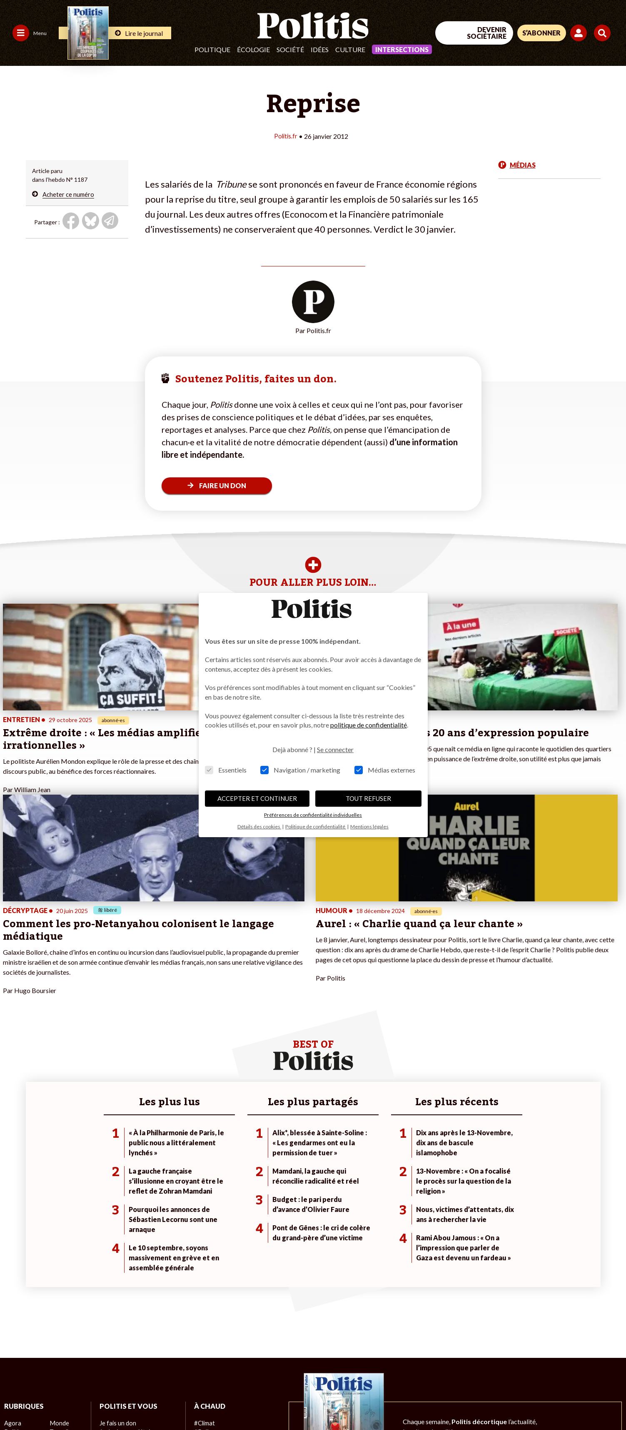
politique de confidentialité (368, 725)
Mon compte (116, 1304)
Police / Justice (69, 1304)
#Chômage (208, 1296)
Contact (15, 1401)
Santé (57, 1296)
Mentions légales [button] (369, 826)
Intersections (402, 49)
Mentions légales (60, 1401)
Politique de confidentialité (246, 1401)
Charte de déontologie (125, 1401)
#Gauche (206, 1278)
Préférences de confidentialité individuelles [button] (313, 815)
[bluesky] (529, 1369)
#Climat (204, 1260)
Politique (212, 49)
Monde (59, 1260)
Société (290, 49)
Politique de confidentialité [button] (315, 826)
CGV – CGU (182, 1401)
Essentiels (226, 770)
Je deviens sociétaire (127, 1269)
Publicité (306, 1401)
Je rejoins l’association (128, 1287)
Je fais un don (117, 1260)
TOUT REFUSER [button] (368, 798)
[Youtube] (555, 1369)
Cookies (339, 1401)
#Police (203, 1269)
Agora (12, 1260)
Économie (62, 1278)
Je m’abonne (116, 1278)
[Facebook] (504, 1369)
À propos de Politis (124, 1296)
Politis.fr (285, 136)
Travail (58, 1269)
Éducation (63, 1287)
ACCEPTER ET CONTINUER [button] (257, 798)
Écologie (253, 49)
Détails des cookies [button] (259, 826)
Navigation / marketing (300, 770)
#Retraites (208, 1287)
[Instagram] (582, 1369)
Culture (350, 49)
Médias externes (384, 770)
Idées (320, 49)
